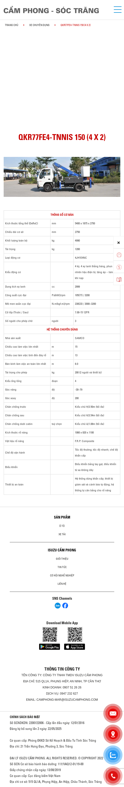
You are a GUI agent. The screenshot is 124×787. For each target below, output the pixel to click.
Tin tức (62, 567)
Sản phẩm (62, 517)
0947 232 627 (69, 693)
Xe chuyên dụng (39, 25)
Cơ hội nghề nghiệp (62, 575)
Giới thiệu (62, 558)
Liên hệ (62, 583)
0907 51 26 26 (72, 687)
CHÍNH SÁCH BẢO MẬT (25, 717)
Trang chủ (11, 25)
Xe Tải (62, 534)
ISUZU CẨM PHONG (62, 550)
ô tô (62, 526)
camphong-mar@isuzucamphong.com (67, 699)
